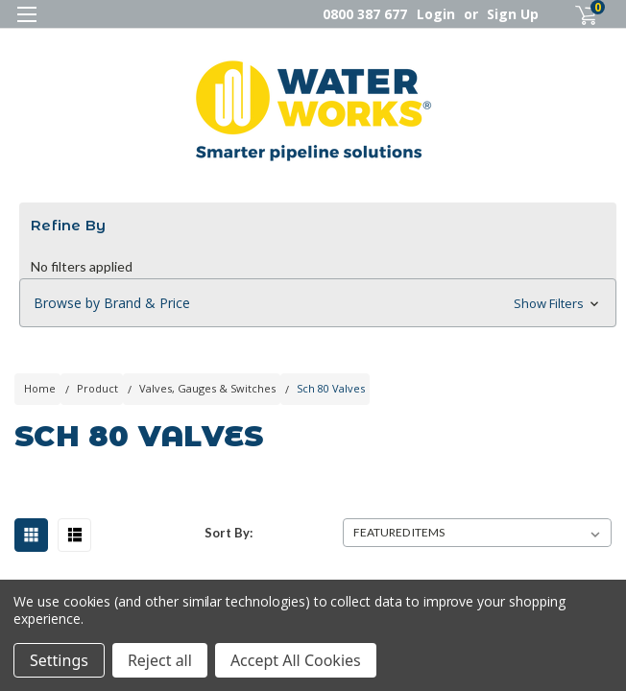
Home (40, 388)
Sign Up (513, 14)
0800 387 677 (365, 14)
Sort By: (229, 532)
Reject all (160, 660)
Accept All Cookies (295, 660)
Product (97, 388)
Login (436, 14)
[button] (317, 303)
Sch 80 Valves (331, 388)
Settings (59, 660)
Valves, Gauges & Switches (207, 388)
